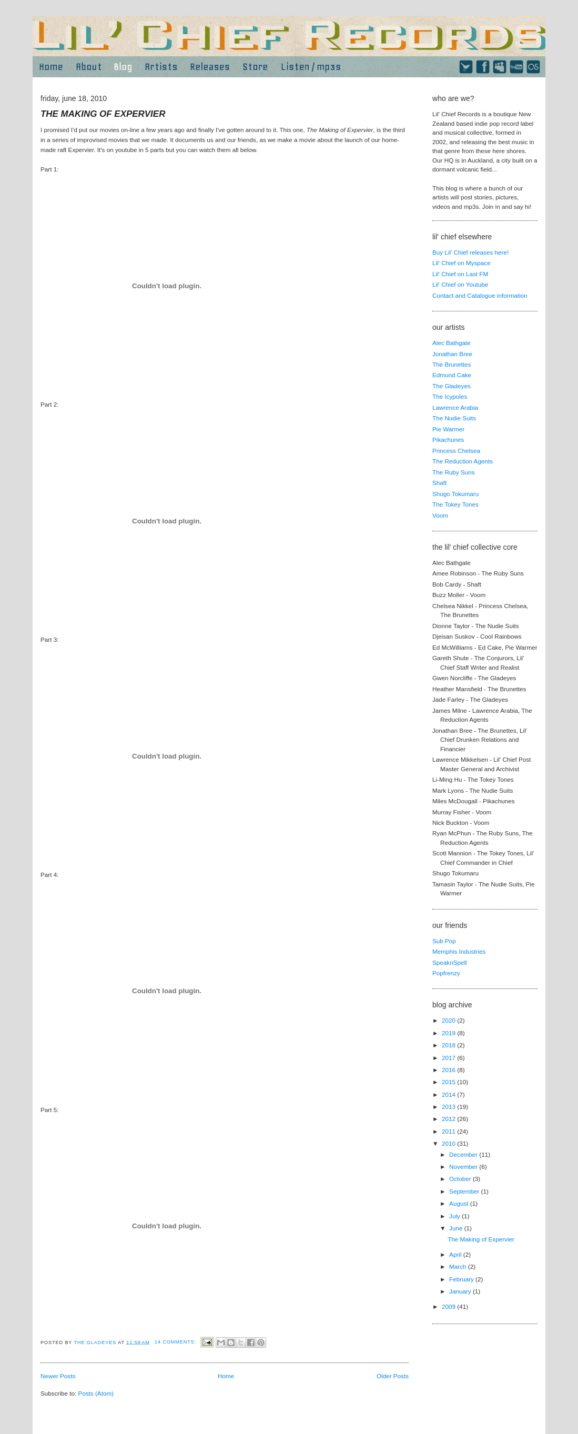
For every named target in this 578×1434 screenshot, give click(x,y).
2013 (449, 1106)
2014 (449, 1094)
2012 (449, 1118)
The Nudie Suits (454, 418)
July (455, 1216)
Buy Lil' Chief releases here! (470, 252)
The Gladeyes (451, 385)
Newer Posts (57, 1375)
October (461, 1178)
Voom (440, 515)
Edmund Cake (451, 374)
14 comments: (176, 1342)
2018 (449, 1045)
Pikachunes (448, 439)
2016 (449, 1069)
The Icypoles (449, 396)
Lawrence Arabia (455, 407)
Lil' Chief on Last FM (460, 273)
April (456, 1254)
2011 (449, 1131)
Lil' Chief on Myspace (461, 262)
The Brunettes (451, 364)
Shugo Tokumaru (455, 493)
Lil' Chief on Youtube (460, 284)
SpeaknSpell (449, 962)
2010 (449, 1143)
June (456, 1228)
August (459, 1203)
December (464, 1154)
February (462, 1279)
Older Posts (393, 1375)
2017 (449, 1057)
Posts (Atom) (96, 1393)
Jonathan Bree (452, 353)
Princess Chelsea (456, 450)
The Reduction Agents (462, 461)
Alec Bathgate (451, 342)
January (461, 1291)
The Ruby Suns (453, 472)
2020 (449, 1020)
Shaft (439, 482)
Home (226, 1375)
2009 (449, 1306)
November (464, 1166)
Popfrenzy (446, 973)
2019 (449, 1032)
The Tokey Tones (455, 504)
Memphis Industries (458, 951)
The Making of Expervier (102, 114)
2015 (449, 1081)
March (458, 1266)
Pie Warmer (448, 429)
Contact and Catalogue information (480, 295)
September (465, 1191)
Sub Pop (444, 940)
